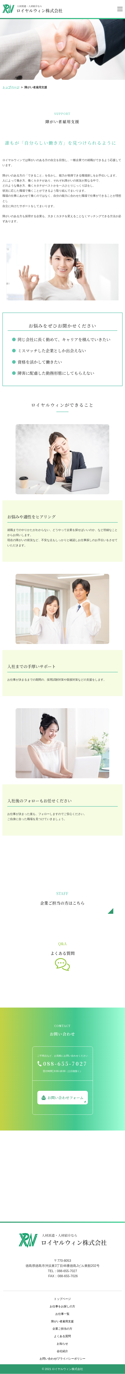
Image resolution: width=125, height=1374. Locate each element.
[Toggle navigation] (120, 9)
